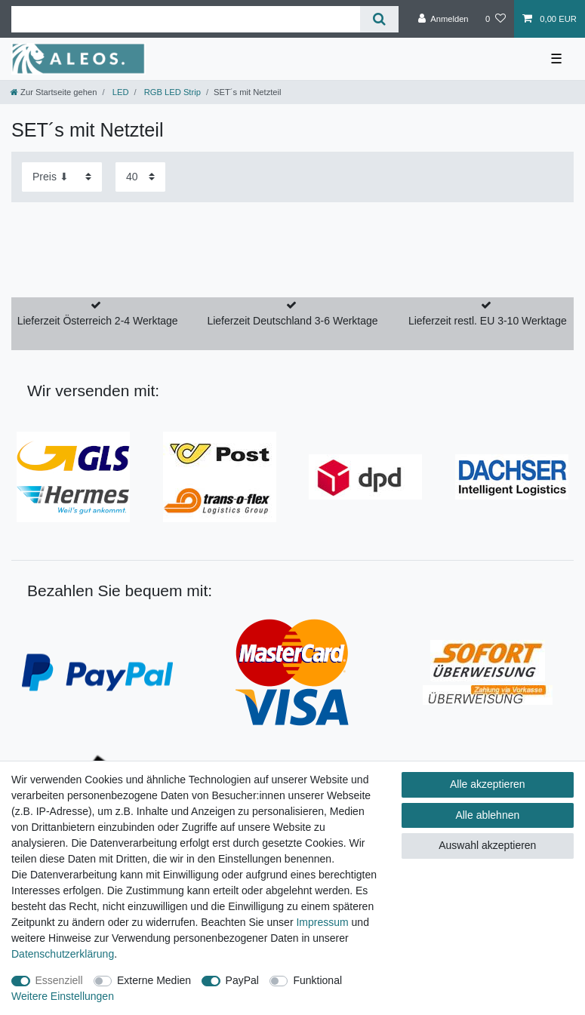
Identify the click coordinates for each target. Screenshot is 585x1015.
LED (119, 92)
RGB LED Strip (171, 92)
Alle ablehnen (487, 815)
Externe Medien (154, 980)
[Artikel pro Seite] (140, 177)
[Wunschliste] (495, 19)
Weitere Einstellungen (62, 996)
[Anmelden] (443, 19)
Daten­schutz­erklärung (62, 954)
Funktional (317, 980)
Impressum (322, 922)
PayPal (242, 980)
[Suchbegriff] (185, 19)
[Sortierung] (62, 177)
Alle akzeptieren (487, 784)
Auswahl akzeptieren (487, 845)
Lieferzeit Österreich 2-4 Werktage (97, 321)
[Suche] (379, 19)
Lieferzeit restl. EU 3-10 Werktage (487, 321)
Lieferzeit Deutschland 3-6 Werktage (292, 321)
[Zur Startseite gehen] (54, 92)
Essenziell (59, 980)
